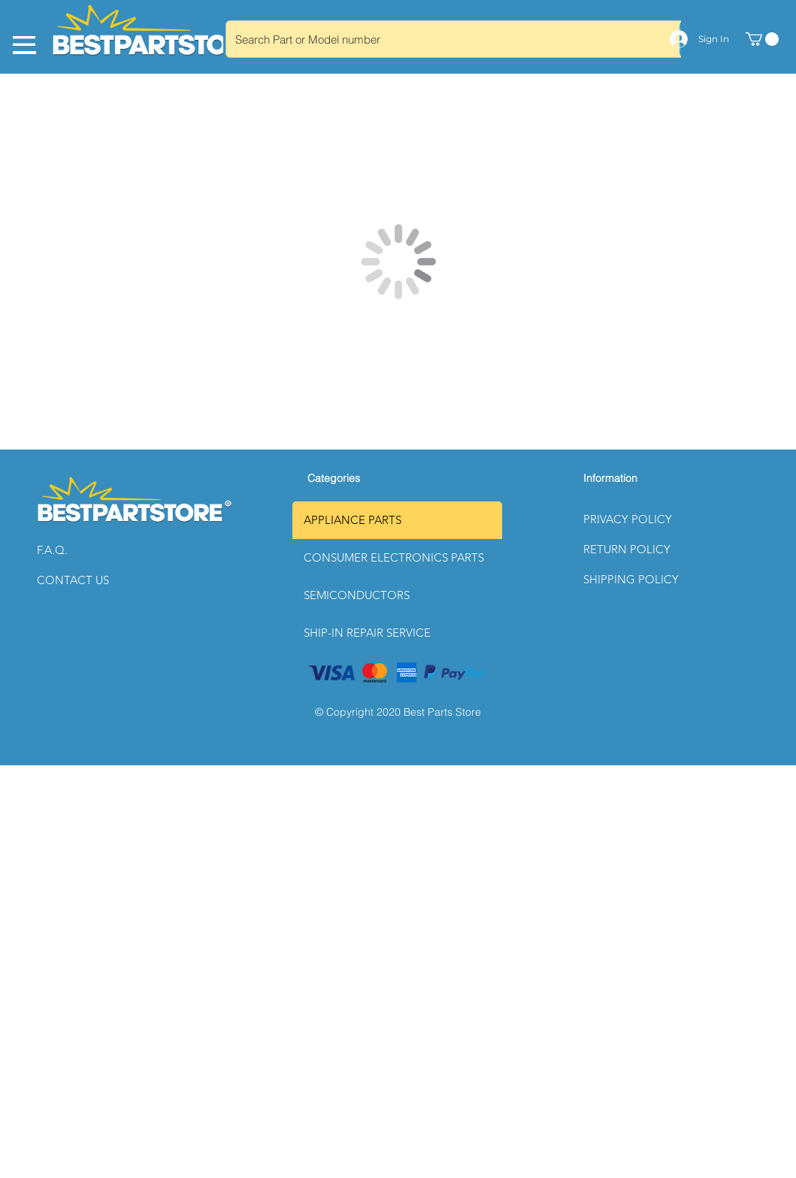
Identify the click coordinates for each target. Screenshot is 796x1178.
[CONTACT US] (90, 580)
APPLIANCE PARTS (352, 520)
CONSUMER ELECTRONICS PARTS (394, 557)
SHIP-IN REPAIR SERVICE (367, 632)
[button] (90, 550)
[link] (762, 39)
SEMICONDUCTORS (357, 595)
